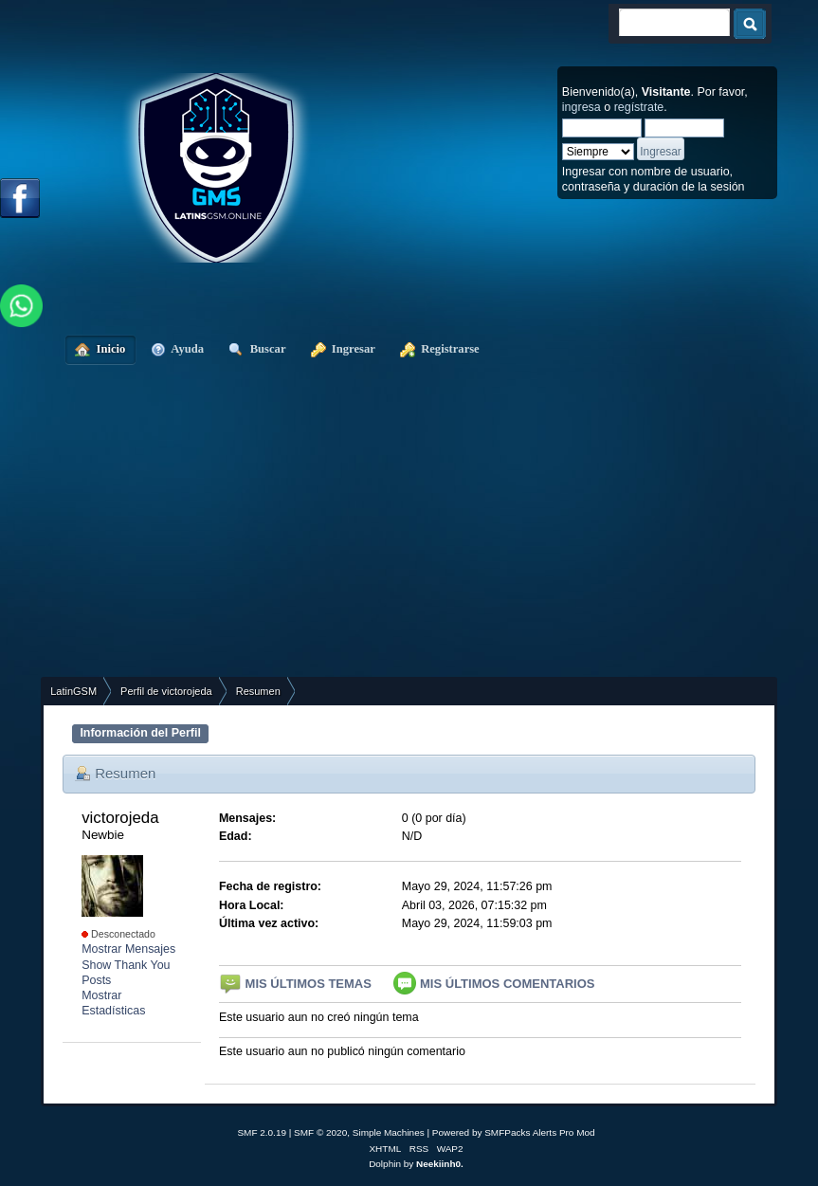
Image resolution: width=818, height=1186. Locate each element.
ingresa (581, 107)
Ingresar (342, 348)
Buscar (257, 348)
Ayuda (178, 348)
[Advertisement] (418, 534)
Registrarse (439, 348)
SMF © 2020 (320, 1132)
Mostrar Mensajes (128, 949)
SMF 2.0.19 (261, 1132)
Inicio (100, 348)
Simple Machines (389, 1132)
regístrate (639, 107)
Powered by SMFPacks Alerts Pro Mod (513, 1132)
